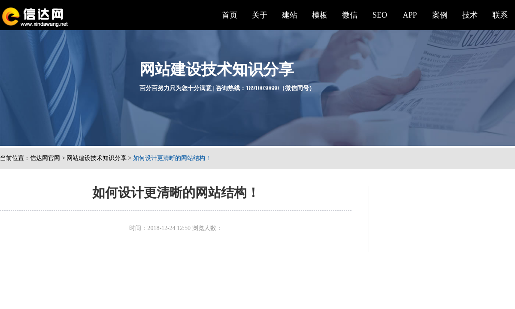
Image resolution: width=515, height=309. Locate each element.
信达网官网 (45, 158)
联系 (500, 15)
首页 (229, 15)
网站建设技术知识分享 (97, 158)
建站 (289, 15)
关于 (259, 15)
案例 (440, 15)
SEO (380, 15)
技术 (470, 15)
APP (410, 15)
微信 (349, 15)
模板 (319, 15)
